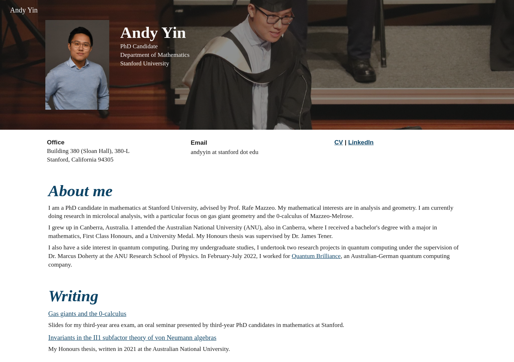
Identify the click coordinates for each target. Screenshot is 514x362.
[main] (293, 45)
